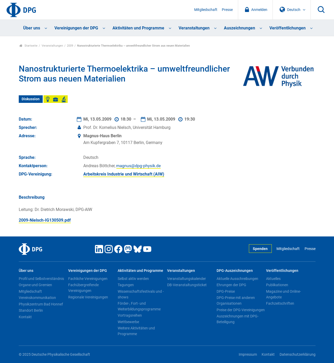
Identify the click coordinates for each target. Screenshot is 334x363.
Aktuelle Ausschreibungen (237, 279)
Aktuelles (273, 279)
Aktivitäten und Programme (138, 28)
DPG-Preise (226, 291)
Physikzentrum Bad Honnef (41, 304)
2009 (70, 45)
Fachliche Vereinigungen (88, 279)
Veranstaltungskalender (186, 279)
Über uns (31, 28)
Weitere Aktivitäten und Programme (136, 331)
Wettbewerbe (128, 322)
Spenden (260, 249)
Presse (227, 10)
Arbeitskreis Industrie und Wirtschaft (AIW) (123, 174)
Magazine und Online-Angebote (283, 294)
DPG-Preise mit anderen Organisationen (236, 300)
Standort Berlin (31, 310)
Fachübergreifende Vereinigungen (83, 288)
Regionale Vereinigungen (88, 297)
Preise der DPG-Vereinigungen (241, 310)
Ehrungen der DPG (231, 285)
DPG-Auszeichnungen (235, 270)
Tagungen (126, 285)
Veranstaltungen (194, 28)
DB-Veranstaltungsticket (187, 285)
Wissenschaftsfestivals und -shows (141, 294)
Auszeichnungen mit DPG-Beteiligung (238, 319)
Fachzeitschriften (280, 303)
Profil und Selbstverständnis (41, 279)
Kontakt (25, 317)
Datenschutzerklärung (298, 354)
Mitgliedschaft (205, 10)
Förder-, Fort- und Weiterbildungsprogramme (139, 306)
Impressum (248, 354)
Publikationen (277, 285)
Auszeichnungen (239, 28)
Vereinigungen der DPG (76, 28)
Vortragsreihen (130, 315)
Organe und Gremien (35, 285)
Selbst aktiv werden (133, 279)
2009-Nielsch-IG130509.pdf (45, 220)
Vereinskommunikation (37, 298)
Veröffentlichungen (287, 28)
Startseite (28, 45)
